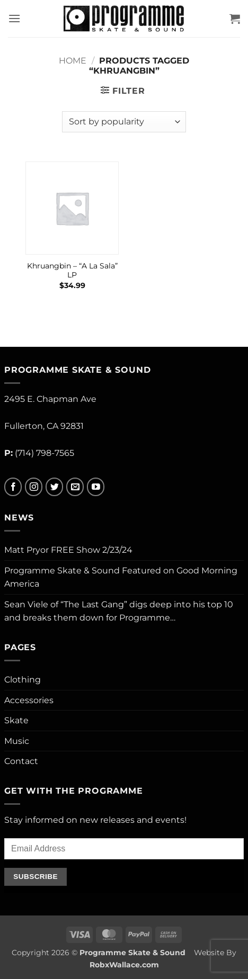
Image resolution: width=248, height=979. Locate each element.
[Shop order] (124, 121)
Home (72, 61)
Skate (16, 720)
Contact (21, 761)
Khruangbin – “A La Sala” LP (72, 271)
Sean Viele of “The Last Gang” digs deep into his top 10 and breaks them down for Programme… (118, 611)
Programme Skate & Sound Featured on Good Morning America (120, 577)
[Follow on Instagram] (33, 487)
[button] (14, 18)
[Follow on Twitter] (54, 487)
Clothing (22, 680)
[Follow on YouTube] (95, 487)
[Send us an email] (75, 487)
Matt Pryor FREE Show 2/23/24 (68, 550)
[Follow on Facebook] (13, 487)
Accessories (29, 700)
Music (16, 741)
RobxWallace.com (124, 964)
